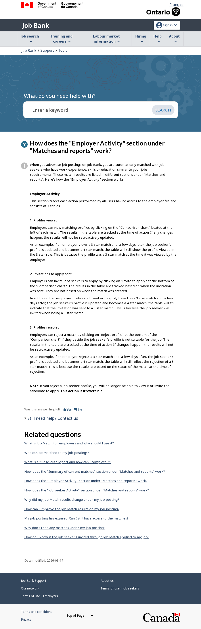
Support (47, 50)
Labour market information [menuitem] (106, 39)
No (78, 409)
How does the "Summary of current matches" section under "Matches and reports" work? (94, 471)
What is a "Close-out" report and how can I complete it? (67, 462)
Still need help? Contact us (52, 418)
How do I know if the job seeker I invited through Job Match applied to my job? (86, 537)
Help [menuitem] (157, 38)
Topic (62, 50)
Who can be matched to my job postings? (56, 452)
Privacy (26, 619)
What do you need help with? (60, 96)
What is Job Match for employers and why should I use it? (69, 443)
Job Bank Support (33, 580)
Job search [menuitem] (30, 38)
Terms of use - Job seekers (120, 588)
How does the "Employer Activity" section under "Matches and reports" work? (85, 480)
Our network (30, 588)
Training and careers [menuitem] (61, 39)
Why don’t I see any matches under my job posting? (64, 527)
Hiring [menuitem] (140, 38)
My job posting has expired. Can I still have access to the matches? (76, 518)
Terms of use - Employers (39, 596)
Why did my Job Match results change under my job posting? (71, 499)
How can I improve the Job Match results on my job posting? (71, 509)
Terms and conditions (36, 612)
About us (107, 580)
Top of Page (80, 615)
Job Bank (35, 25)
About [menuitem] (174, 38)
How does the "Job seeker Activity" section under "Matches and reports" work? (86, 490)
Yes (67, 409)
